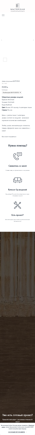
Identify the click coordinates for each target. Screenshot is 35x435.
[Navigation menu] (3, 15)
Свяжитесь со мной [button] (17, 166)
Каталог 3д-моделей (17, 189)
